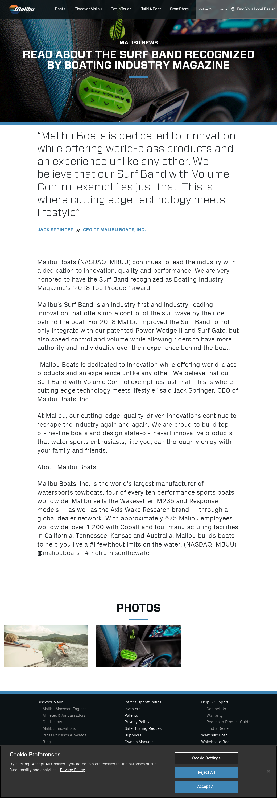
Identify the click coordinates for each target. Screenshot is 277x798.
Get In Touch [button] (120, 9)
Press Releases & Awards (64, 735)
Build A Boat (150, 9)
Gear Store (179, 9)
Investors (132, 709)
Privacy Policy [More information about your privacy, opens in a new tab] (72, 770)
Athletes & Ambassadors (64, 715)
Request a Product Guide (228, 722)
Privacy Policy (137, 722)
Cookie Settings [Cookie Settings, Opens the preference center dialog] (206, 758)
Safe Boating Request (144, 728)
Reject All (206, 773)
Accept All (206, 787)
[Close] (268, 771)
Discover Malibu (51, 702)
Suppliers (133, 735)
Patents (131, 715)
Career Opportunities (143, 702)
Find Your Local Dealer (256, 9)
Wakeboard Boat (216, 742)
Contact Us (216, 709)
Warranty (214, 715)
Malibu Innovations (59, 728)
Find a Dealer (218, 728)
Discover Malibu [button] (88, 9)
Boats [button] (60, 9)
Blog (47, 742)
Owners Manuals (139, 742)
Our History (52, 722)
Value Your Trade (213, 9)
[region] (138, 771)
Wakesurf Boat (214, 735)
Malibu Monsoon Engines (64, 709)
